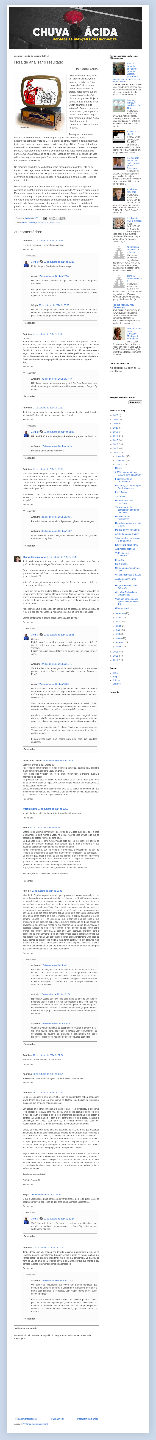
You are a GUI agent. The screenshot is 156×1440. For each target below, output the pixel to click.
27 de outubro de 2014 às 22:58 (55, 994)
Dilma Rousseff (28, 223)
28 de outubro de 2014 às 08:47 (56, 1023)
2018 (116, 436)
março (119, 638)
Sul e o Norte (121, 564)
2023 (116, 423)
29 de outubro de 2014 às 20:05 (54, 305)
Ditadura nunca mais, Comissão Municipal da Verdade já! (134, 333)
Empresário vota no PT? (126, 545)
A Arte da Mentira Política (127, 534)
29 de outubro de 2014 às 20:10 (45, 1194)
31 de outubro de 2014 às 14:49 (56, 379)
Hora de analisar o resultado (124, 501)
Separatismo (121, 496)
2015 (116, 448)
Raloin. (118, 468)
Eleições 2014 (42, 223)
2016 (116, 444)
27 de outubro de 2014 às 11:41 (56, 664)
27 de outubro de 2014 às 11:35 (59, 635)
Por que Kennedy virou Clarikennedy (123, 306)
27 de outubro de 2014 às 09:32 (48, 469)
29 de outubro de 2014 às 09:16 (48, 1092)
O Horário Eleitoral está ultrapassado (126, 593)
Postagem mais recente (26, 1419)
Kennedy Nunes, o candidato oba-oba (134, 104)
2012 (116, 656)
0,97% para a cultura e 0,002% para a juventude (128, 473)
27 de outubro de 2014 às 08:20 (59, 262)
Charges (117, 684)
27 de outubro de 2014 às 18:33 (47, 891)
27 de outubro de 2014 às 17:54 (53, 276)
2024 (116, 419)
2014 (116, 452)
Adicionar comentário (26, 1328)
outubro (120, 464)
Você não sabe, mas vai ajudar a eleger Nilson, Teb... (127, 601)
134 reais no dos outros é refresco (133, 249)
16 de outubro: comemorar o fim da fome (127, 539)
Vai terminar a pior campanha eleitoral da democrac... (127, 510)
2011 (116, 660)
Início (115, 673)
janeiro (119, 646)
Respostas (31, 256)
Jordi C (34, 262)
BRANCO (119, 560)
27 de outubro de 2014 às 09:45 (62, 557)
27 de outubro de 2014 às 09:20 (48, 407)
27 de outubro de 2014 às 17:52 (45, 827)
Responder (28, 249)
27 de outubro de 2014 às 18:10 (56, 446)
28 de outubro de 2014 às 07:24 (48, 1055)
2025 (116, 415)
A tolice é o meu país (132, 190)
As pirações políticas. (125, 549)
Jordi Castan (54, 223)
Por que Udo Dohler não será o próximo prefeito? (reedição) (134, 163)
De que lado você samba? (127, 530)
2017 (116, 440)
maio (118, 630)
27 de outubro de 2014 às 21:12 (56, 965)
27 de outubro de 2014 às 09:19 (48, 334)
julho (118, 621)
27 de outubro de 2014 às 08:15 (48, 240)
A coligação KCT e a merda (134, 219)
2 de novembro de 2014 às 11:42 (57, 1280)
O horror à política (123, 608)
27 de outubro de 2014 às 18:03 (53, 684)
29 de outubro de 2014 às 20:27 (59, 1219)
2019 (116, 432)
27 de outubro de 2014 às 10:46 (58, 760)
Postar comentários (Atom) (35, 1424)
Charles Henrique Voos (34, 557)
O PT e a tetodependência (134, 278)
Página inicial (57, 1419)
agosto (119, 617)
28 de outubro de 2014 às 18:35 (56, 517)
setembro (120, 613)
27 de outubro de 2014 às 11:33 (59, 432)
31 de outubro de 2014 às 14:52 (56, 531)
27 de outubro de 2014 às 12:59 (53, 809)
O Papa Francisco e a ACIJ (128, 575)
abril (118, 634)
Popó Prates (121, 492)
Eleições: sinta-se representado (123, 480)
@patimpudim (30, 809)
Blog (115, 676)
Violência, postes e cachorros (124, 554)
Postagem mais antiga (87, 1419)
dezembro (121, 456)
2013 (116, 652)
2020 (116, 428)
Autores (116, 680)
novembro (121, 460)
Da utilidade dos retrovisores (122, 517)
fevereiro (120, 642)
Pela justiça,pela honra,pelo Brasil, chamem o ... (128, 486)
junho (119, 626)
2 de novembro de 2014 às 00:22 (48, 1247)
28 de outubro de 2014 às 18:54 (48, 1074)
